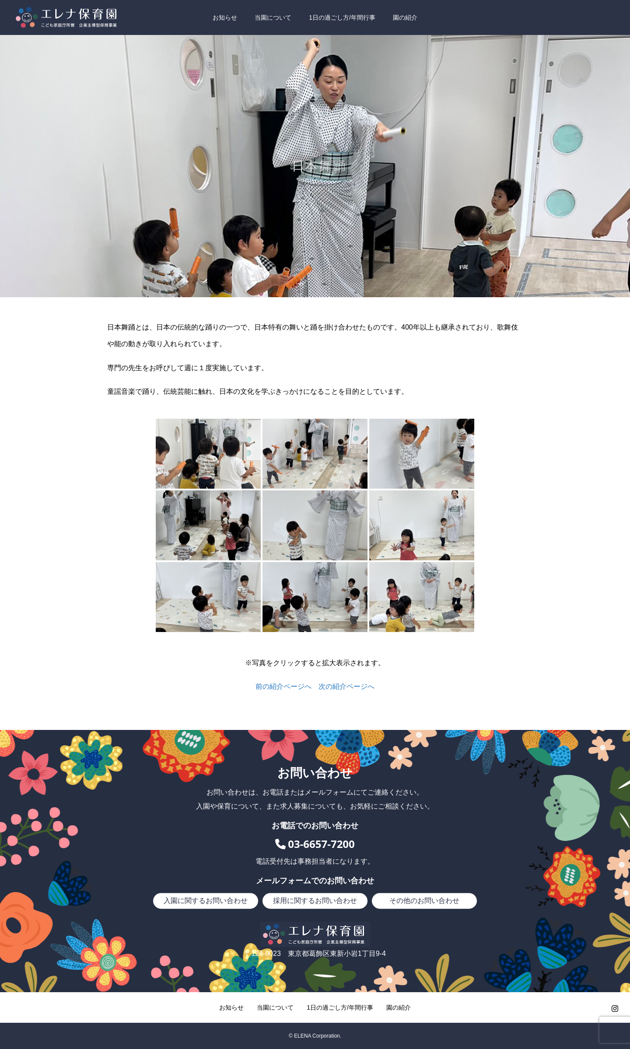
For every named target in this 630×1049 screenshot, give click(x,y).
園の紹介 (405, 17)
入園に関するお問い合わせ (206, 900)
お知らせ (225, 17)
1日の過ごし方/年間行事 (342, 17)
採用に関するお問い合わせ (315, 900)
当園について (273, 17)
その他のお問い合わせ (424, 900)
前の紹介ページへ (284, 686)
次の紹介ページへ (346, 686)
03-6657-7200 (315, 844)
